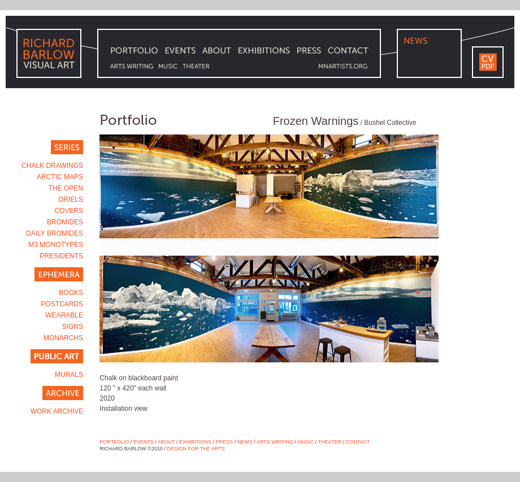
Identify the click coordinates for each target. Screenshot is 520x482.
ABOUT (166, 442)
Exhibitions (195, 442)
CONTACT (358, 442)
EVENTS (143, 442)
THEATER (329, 442)
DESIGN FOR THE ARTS (196, 448)
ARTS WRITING (275, 442)
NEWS (245, 442)
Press (224, 442)
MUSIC (306, 442)
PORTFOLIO (114, 442)
